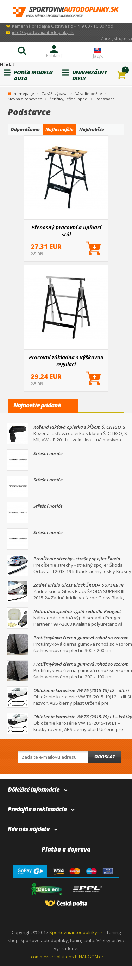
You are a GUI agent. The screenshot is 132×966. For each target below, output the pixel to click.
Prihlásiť (54, 56)
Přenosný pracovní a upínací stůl (66, 231)
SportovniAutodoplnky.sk (66, 11)
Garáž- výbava (54, 93)
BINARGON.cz (89, 956)
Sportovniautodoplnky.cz (76, 932)
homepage (24, 93)
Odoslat (104, 757)
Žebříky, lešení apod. (68, 98)
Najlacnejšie (59, 129)
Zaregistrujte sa (116, 38)
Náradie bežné (88, 93)
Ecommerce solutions (51, 956)
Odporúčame (25, 129)
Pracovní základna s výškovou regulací (66, 361)
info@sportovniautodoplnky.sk (43, 32)
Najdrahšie (91, 129)
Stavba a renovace (25, 98)
